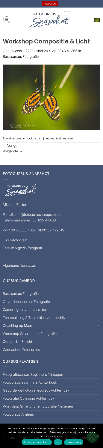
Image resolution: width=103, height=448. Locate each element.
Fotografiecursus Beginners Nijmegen (33, 374)
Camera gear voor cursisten (25, 309)
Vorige (10, 145)
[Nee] (98, 437)
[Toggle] (98, 325)
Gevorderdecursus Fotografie (26, 302)
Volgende (12, 151)
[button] (6, 19)
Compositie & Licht (17, 341)
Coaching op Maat (17, 325)
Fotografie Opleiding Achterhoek (28, 398)
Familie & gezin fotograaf (22, 248)
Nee (58, 442)
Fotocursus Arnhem (18, 414)
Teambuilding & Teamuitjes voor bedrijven (36, 318)
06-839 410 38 (44, 220)
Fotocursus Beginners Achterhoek (30, 382)
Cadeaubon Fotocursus (21, 350)
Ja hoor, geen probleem (36, 442)
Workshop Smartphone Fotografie (30, 334)
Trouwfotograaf (15, 240)
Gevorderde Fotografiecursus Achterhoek (36, 390)
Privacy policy (73, 442)
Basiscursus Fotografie (21, 56)
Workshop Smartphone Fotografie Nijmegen (38, 406)
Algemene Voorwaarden (22, 265)
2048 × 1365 (67, 51)
